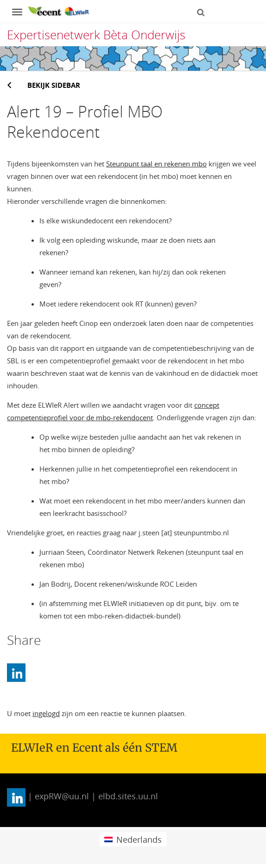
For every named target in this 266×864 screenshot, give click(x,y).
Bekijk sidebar (53, 85)
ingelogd (46, 713)
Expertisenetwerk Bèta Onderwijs (96, 34)
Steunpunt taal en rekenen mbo (156, 163)
